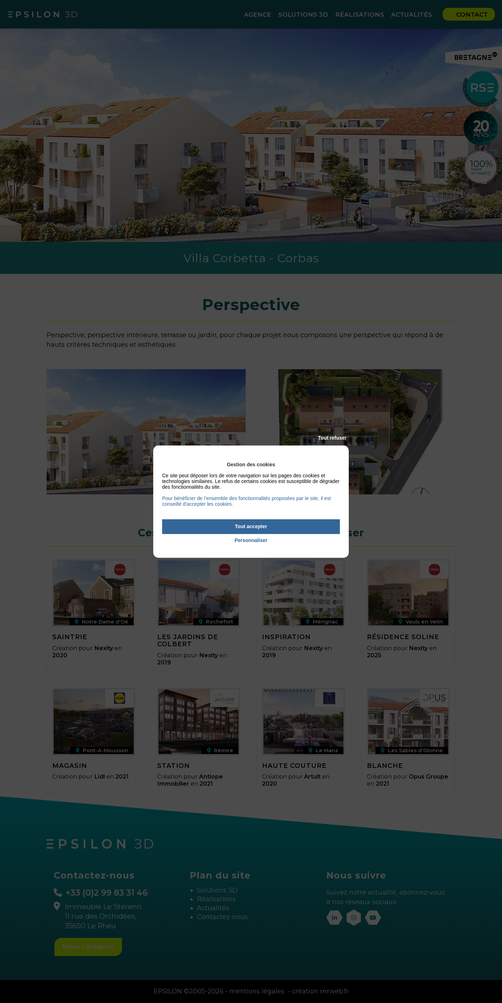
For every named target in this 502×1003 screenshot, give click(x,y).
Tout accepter (251, 526)
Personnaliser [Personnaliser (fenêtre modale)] (251, 540)
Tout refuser (332, 438)
